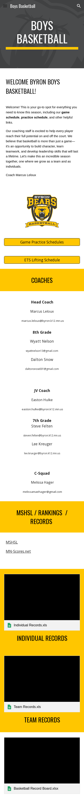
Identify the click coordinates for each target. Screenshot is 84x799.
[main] (42, 34)
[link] (42, 602)
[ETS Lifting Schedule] (42, 260)
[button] (5, 6)
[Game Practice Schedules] (42, 242)
